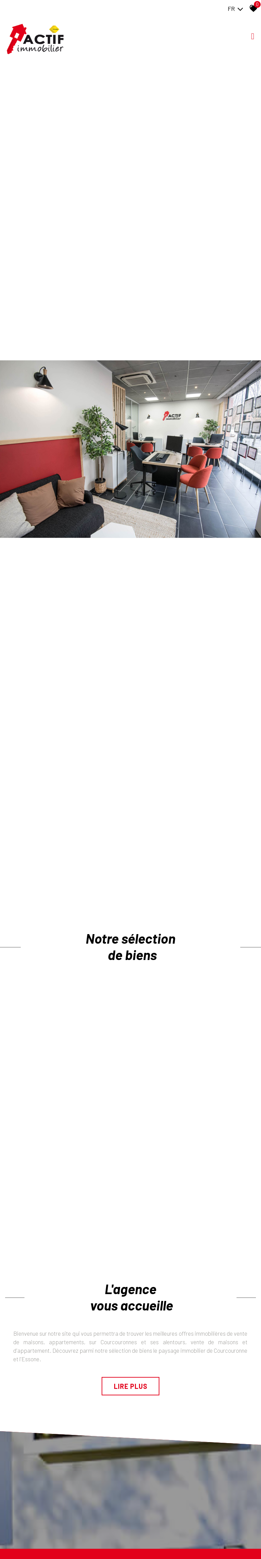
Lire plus (130, 1386)
